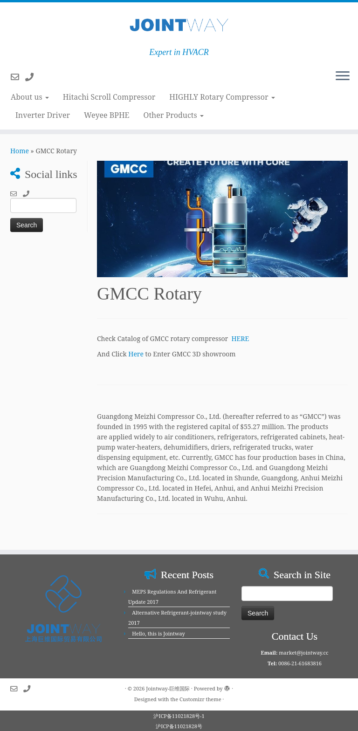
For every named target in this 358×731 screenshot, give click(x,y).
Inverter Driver (42, 115)
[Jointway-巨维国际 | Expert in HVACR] (179, 25)
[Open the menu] (343, 76)
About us (30, 97)
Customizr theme (200, 699)
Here (136, 353)
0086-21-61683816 (300, 663)
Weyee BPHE (106, 115)
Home (19, 150)
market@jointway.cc (303, 652)
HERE (240, 338)
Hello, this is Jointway (158, 633)
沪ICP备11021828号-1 (178, 715)
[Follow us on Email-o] (18, 76)
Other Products (174, 115)
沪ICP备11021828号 (179, 726)
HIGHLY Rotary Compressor (222, 97)
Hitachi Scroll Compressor (109, 97)
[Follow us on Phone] (32, 76)
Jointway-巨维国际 (168, 688)
